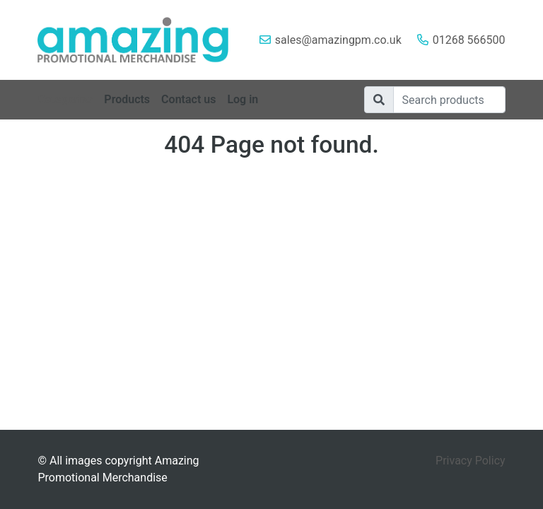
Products (127, 99)
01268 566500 (469, 40)
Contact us (188, 99)
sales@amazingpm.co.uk (338, 40)
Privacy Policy (471, 460)
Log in (242, 99)
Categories (65, 99)
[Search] (449, 99)
